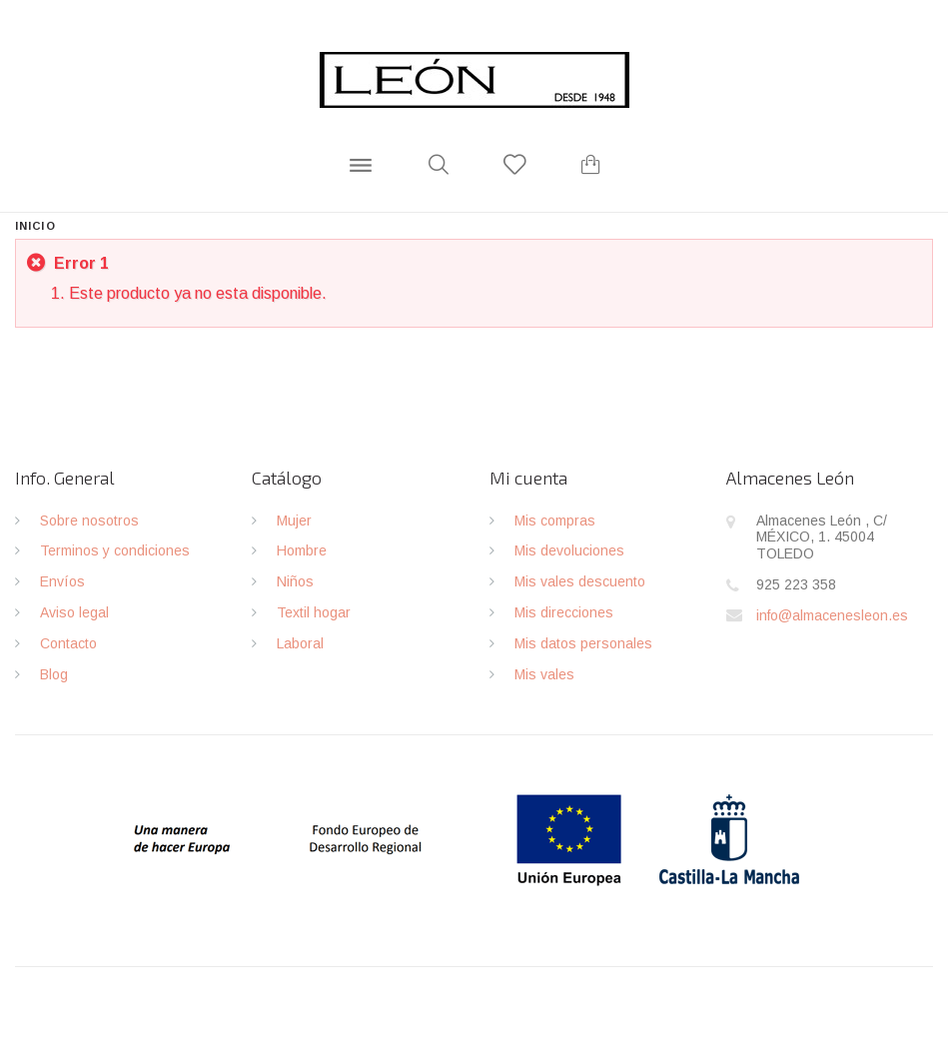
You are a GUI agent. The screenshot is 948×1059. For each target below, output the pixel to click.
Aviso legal (74, 612)
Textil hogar (314, 612)
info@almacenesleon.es (832, 615)
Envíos (62, 581)
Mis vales (544, 674)
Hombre (302, 550)
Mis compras (554, 521)
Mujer (294, 521)
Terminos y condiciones (115, 550)
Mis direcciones (563, 612)
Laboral (300, 643)
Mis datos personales (583, 643)
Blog (54, 674)
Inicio (35, 226)
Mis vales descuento (579, 581)
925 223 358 (796, 584)
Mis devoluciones (569, 550)
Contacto (68, 643)
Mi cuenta (528, 478)
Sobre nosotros (89, 521)
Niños (295, 581)
